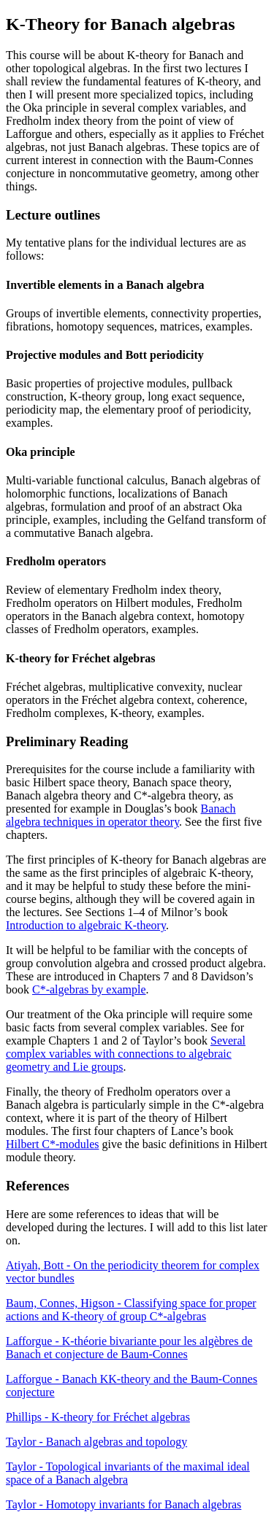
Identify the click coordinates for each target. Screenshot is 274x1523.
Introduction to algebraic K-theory (86, 925)
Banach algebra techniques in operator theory (121, 815)
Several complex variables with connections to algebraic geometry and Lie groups (126, 1053)
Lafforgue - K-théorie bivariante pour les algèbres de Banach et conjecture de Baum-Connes (129, 1347)
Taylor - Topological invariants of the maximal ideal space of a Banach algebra (128, 1473)
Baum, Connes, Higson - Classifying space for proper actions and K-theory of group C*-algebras (131, 1309)
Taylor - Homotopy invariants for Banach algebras (123, 1504)
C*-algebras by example (89, 989)
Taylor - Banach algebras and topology (96, 1441)
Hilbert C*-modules (52, 1144)
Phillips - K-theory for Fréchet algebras (98, 1417)
